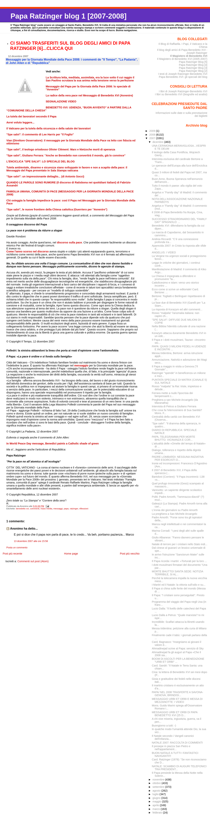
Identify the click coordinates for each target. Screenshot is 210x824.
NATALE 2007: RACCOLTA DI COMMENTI (177, 742)
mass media (46, 508)
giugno (156, 797)
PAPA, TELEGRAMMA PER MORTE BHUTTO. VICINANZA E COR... (173, 438)
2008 (152, 134)
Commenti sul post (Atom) (33, 561)
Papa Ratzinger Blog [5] (193, 61)
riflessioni (83, 508)
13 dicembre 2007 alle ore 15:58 (31, 541)
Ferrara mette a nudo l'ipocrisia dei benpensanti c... (172, 395)
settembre (158, 786)
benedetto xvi (22, 508)
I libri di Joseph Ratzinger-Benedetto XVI (183, 91)
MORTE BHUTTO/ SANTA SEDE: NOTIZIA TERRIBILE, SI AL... (177, 573)
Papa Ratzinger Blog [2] (193, 70)
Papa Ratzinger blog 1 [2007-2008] (68, 16)
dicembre (158, 141)
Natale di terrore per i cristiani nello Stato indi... (179, 544)
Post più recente (12, 553)
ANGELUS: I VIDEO (164, 252)
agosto (156, 790)
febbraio (157, 812)
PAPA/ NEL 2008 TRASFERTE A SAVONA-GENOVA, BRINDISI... (177, 694)
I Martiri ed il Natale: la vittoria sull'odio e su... (178, 584)
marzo (156, 808)
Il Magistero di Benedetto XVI (188, 55)
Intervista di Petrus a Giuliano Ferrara (174, 406)
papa (66, 508)
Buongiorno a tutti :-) (164, 725)
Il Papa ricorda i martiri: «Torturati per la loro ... (179, 561)
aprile (156, 805)
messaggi (58, 508)
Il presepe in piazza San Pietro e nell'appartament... (171, 748)
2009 (152, 130)
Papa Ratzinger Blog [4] (193, 64)
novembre (158, 779)
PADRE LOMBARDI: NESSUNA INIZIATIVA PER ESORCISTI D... (177, 458)
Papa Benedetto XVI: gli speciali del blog (183, 76)
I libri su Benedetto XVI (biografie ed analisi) (181, 94)
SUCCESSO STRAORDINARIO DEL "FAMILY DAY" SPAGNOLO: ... (179, 221)
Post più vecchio (130, 553)
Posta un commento (17, 547)
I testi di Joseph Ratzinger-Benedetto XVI (182, 73)
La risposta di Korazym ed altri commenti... (177, 309)
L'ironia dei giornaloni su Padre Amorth (175, 510)
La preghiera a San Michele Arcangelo (174, 513)
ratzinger (74, 508)
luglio (155, 794)
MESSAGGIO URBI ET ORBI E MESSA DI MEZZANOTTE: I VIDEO (177, 700)
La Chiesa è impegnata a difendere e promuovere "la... (174, 278)
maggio (157, 801)
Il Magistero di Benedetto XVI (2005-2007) (182, 58)
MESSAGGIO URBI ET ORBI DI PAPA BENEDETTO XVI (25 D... (174, 714)
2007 (152, 138)
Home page (71, 553)
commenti (34, 508)
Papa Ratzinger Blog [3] (193, 67)
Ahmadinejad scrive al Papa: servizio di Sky (177, 648)
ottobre (157, 783)
